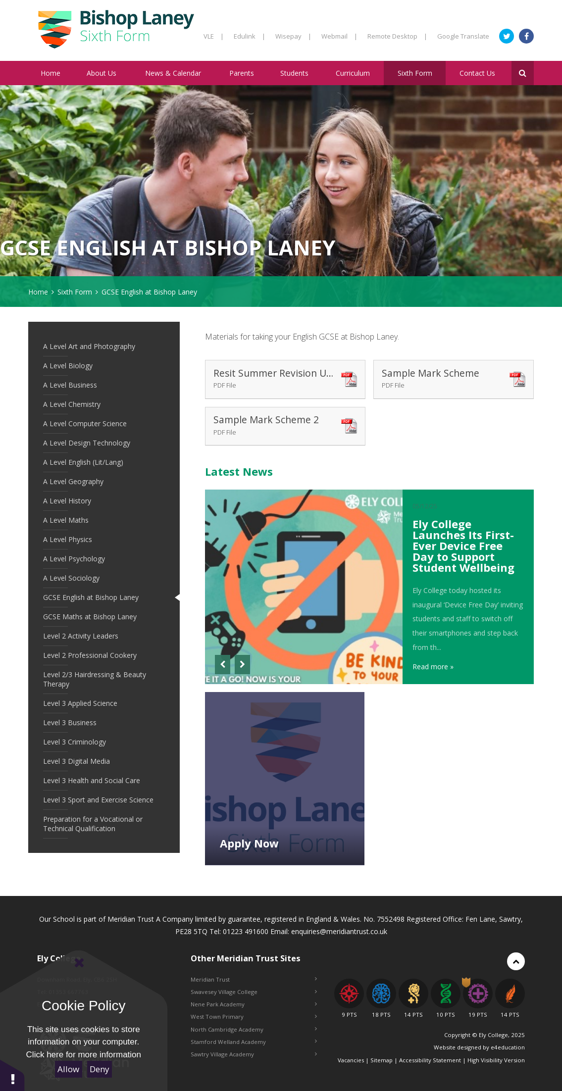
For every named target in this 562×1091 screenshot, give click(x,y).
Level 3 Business (70, 722)
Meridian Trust (254, 979)
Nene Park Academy (254, 1004)
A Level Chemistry (72, 404)
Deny (99, 1069)
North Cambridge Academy (254, 1029)
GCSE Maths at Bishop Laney (90, 616)
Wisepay (293, 36)
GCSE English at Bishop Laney (149, 292)
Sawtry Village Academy (254, 1054)
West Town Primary (254, 1016)
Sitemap (381, 1060)
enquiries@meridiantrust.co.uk (339, 931)
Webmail (339, 36)
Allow (68, 1069)
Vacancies (351, 1060)
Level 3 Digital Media (76, 761)
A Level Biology (68, 365)
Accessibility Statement (430, 1060)
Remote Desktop (397, 36)
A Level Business (70, 385)
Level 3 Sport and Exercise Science (98, 799)
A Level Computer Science (85, 423)
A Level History (67, 500)
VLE (214, 36)
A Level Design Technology (86, 442)
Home (38, 292)
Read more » (433, 666)
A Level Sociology (71, 578)
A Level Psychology (74, 558)
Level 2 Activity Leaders (80, 636)
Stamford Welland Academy (254, 1041)
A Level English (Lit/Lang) (83, 462)
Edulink (249, 36)
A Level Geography (73, 481)
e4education (508, 1047)
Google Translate (463, 36)
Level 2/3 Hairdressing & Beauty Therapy (94, 679)
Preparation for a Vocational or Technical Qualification (93, 823)
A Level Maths (66, 520)
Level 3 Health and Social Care (91, 780)
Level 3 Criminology (74, 741)
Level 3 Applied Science (80, 703)
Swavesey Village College (254, 991)
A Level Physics (67, 539)
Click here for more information (83, 1054)
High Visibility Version (496, 1060)
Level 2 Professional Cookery (90, 655)
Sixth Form (74, 292)
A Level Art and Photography (89, 346)
